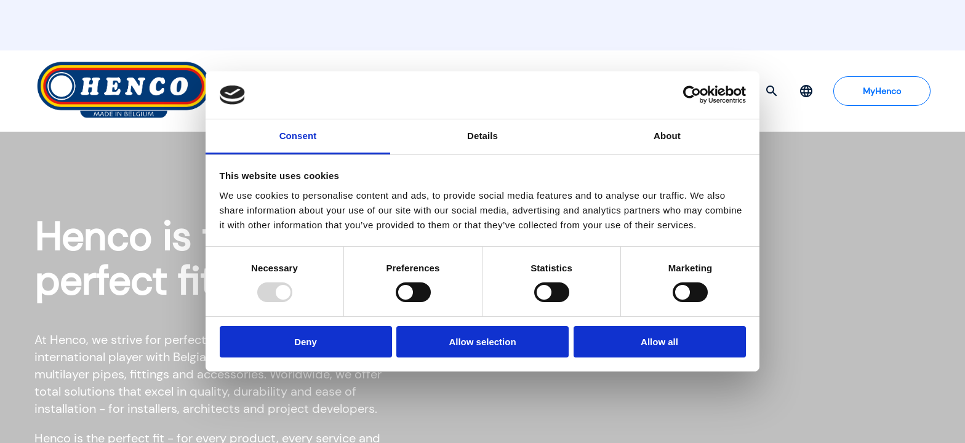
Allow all (659, 342)
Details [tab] (482, 135)
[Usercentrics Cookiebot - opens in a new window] (692, 95)
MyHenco (882, 91)
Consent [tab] (298, 135)
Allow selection (482, 342)
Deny (305, 342)
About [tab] (667, 135)
